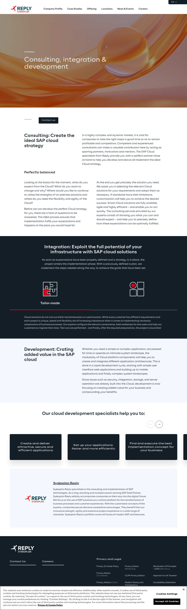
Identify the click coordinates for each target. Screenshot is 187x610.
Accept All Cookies (167, 602)
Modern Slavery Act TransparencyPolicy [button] (134, 585)
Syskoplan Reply (66, 483)
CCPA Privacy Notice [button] (135, 576)
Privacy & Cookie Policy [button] (108, 566)
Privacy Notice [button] (103, 574)
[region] (93, 598)
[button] (48, 120)
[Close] (183, 589)
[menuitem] (53, 9)
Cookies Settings (166, 594)
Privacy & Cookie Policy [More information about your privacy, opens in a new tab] (50, 605)
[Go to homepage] (24, 9)
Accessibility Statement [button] (164, 582)
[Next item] (159, 424)
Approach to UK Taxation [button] (165, 576)
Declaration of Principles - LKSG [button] (164, 567)
